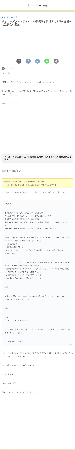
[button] (56, 61)
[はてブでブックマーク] (37, 61)
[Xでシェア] (18, 61)
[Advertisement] (37, 131)
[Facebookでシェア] (28, 61)
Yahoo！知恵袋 (17, 342)
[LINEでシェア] (46, 61)
